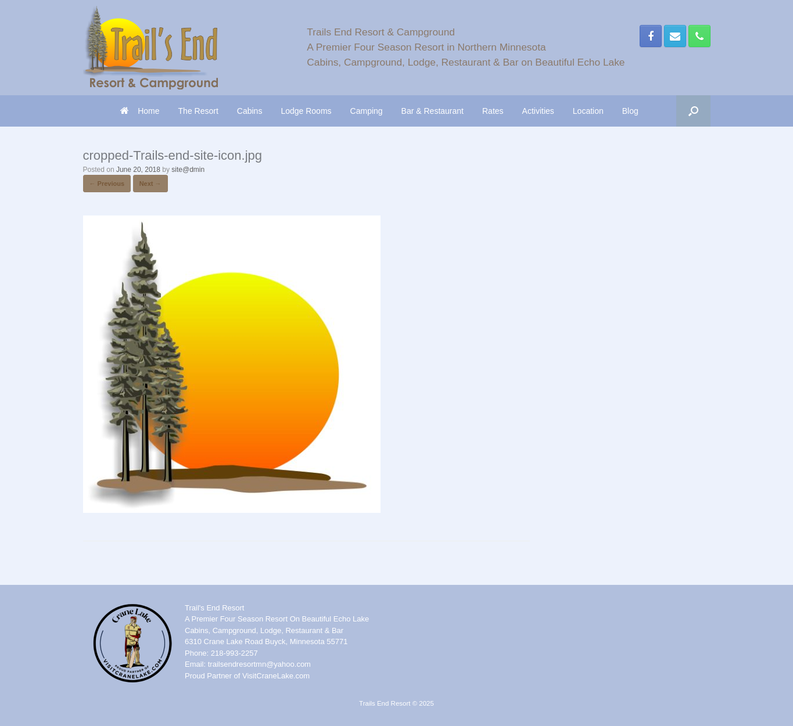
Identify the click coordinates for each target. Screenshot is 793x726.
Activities (538, 111)
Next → (150, 183)
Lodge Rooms (306, 111)
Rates (493, 111)
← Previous (107, 183)
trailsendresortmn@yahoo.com (259, 664)
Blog (630, 111)
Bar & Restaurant (432, 111)
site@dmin (187, 170)
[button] (693, 111)
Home (139, 111)
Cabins (250, 111)
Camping (366, 111)
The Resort (198, 111)
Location (588, 111)
